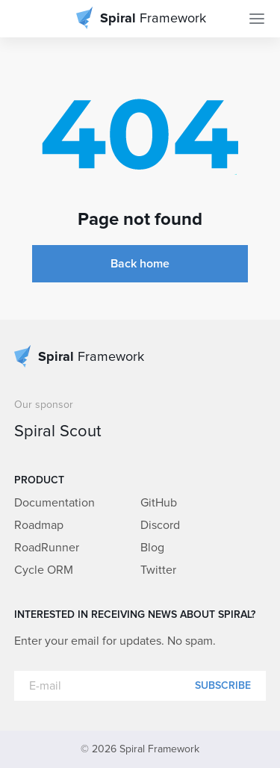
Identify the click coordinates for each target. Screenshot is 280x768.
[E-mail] (140, 686)
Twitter (158, 570)
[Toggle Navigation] (257, 19)
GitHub (158, 503)
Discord (160, 525)
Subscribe (223, 686)
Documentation (54, 503)
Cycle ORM (43, 570)
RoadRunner (46, 548)
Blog (152, 548)
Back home (140, 264)
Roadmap (38, 525)
